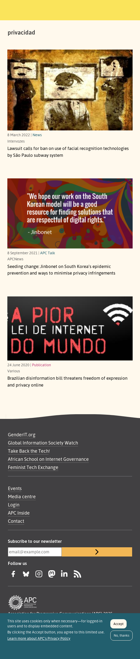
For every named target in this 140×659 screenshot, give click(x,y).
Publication (41, 364)
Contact (16, 521)
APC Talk (47, 252)
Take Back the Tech (28, 451)
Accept (118, 625)
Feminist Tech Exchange (33, 467)
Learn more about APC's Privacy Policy (38, 640)
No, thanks (121, 637)
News (37, 134)
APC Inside (19, 513)
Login (13, 504)
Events (15, 488)
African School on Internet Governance (48, 459)
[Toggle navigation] (129, 9)
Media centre (22, 496)
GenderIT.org (21, 434)
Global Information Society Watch (43, 443)
